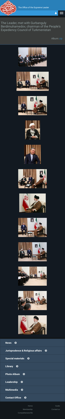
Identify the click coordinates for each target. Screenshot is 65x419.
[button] (61, 13)
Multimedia (11, 389)
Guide (57, 406)
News (8, 342)
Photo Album (12, 374)
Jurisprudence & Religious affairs (23, 350)
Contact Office (13, 397)
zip (60, 38)
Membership (28, 409)
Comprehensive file (25, 413)
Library (9, 366)
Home (30, 406)
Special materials (14, 358)
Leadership (11, 382)
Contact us (55, 409)
